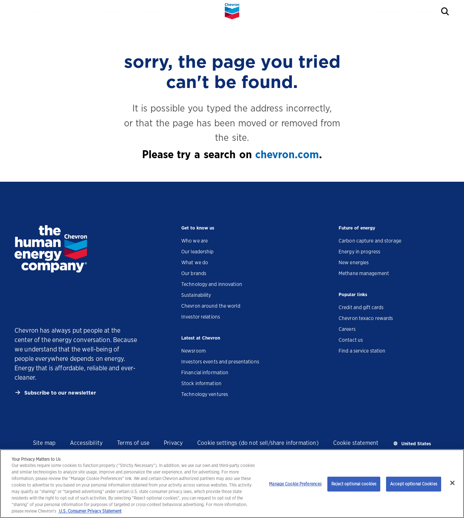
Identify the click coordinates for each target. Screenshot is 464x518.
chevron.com (287, 154)
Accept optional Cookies (413, 484)
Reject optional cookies (353, 484)
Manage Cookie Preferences (295, 484)
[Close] (452, 483)
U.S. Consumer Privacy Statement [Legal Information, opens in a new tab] (89, 511)
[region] (232, 483)
